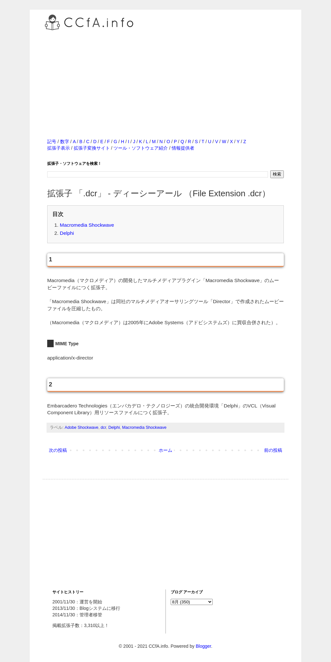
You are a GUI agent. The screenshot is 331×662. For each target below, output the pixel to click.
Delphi (67, 233)
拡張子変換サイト (92, 148)
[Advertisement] (165, 77)
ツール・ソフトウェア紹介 (140, 148)
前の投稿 (273, 450)
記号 (51, 141)
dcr (103, 427)
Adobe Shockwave (81, 427)
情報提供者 (183, 148)
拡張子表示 (58, 148)
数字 (64, 141)
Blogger (203, 646)
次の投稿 (58, 450)
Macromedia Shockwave (87, 225)
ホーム (165, 450)
